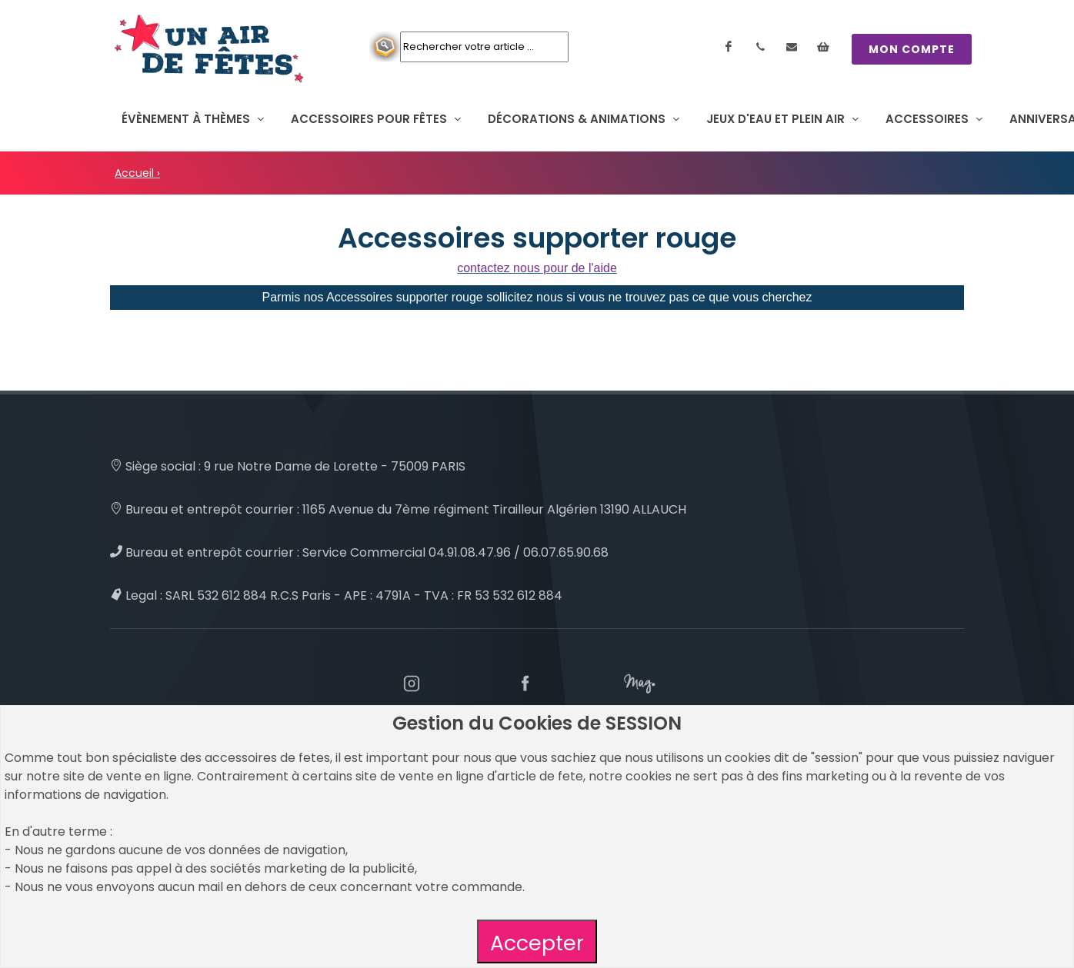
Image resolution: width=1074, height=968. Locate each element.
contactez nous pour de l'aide (537, 267)
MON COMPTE (912, 49)
